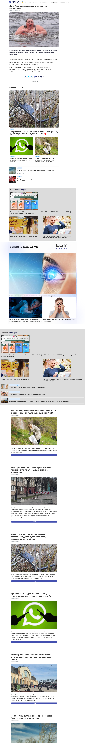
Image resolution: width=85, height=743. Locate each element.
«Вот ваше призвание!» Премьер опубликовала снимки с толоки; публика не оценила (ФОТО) (44, 160)
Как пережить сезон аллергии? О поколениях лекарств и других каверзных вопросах (57, 236)
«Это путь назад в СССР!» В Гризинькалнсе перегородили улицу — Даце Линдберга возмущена (31, 469)
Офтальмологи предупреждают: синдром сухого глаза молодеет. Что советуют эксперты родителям (25, 320)
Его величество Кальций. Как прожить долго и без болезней (27, 394)
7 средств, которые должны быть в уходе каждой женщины (27, 387)
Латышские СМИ (64, 2)
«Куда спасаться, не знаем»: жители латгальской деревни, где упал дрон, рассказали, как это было (34, 133)
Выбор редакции (54, 2)
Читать (34, 454)
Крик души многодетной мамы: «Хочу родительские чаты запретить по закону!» (21, 160)
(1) (45, 134)
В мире (24, 2)
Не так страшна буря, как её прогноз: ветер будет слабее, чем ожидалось (31, 717)
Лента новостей (33, 2)
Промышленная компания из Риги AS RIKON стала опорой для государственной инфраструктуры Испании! (40, 401)
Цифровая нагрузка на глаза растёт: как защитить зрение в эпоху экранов (32, 296)
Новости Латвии (43, 2)
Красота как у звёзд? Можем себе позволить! (24, 236)
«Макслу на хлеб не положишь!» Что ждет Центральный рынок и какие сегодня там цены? (31, 657)
